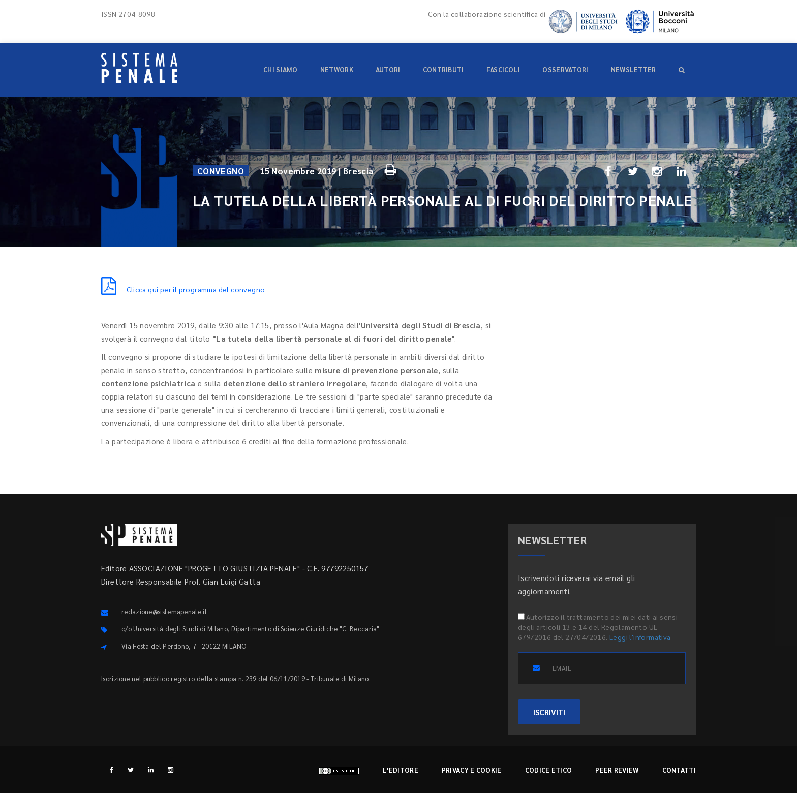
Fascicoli (503, 69)
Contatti (679, 770)
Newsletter (633, 69)
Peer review (616, 770)
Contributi (443, 69)
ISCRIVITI (549, 712)
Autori (388, 69)
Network (336, 69)
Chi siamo (280, 69)
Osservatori (565, 69)
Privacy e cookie (472, 770)
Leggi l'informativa (640, 637)
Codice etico (548, 770)
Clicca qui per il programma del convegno (183, 289)
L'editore (400, 770)
